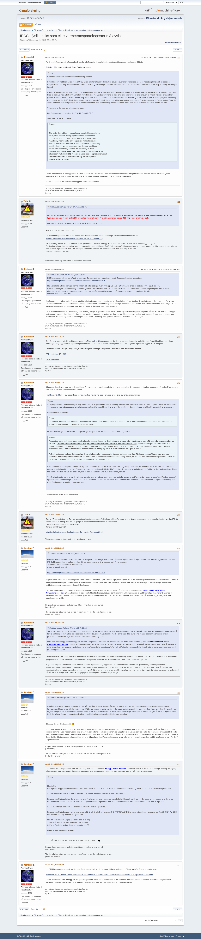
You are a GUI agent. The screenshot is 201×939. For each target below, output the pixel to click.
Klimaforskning (29, 10)
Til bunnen (24, 50)
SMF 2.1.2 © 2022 (23, 936)
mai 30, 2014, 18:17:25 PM (54, 764)
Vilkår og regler (169, 936)
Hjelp (161, 936)
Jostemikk (28, 57)
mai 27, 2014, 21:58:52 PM (54, 57)
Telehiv (27, 201)
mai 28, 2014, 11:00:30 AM (54, 269)
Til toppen (23, 909)
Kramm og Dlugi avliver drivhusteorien (93, 341)
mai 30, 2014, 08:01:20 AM (54, 548)
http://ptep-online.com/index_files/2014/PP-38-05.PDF (70, 113)
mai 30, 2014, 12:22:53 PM (54, 622)
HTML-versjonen (52, 359)
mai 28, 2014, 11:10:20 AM (54, 336)
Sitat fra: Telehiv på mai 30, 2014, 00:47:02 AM (67, 554)
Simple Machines (35, 936)
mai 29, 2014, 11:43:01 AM (54, 382)
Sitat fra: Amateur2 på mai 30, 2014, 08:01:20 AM (68, 628)
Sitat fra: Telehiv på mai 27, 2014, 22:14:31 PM (67, 275)
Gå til (147, 920)
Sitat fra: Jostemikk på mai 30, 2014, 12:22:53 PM (68, 698)
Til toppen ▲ (180, 936)
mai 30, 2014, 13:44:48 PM (54, 692)
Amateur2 (28, 548)
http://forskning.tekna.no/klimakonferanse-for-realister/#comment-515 (74, 238)
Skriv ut (177, 50)
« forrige (169, 42)
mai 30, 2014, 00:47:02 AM (54, 514)
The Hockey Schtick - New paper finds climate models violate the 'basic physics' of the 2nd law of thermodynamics (93, 395)
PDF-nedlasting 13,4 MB (56, 354)
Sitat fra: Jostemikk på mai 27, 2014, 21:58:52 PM (68, 207)
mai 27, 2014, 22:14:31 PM (54, 201)
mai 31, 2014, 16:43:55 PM (54, 865)
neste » (177, 42)
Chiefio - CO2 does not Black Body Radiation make (68, 67)
